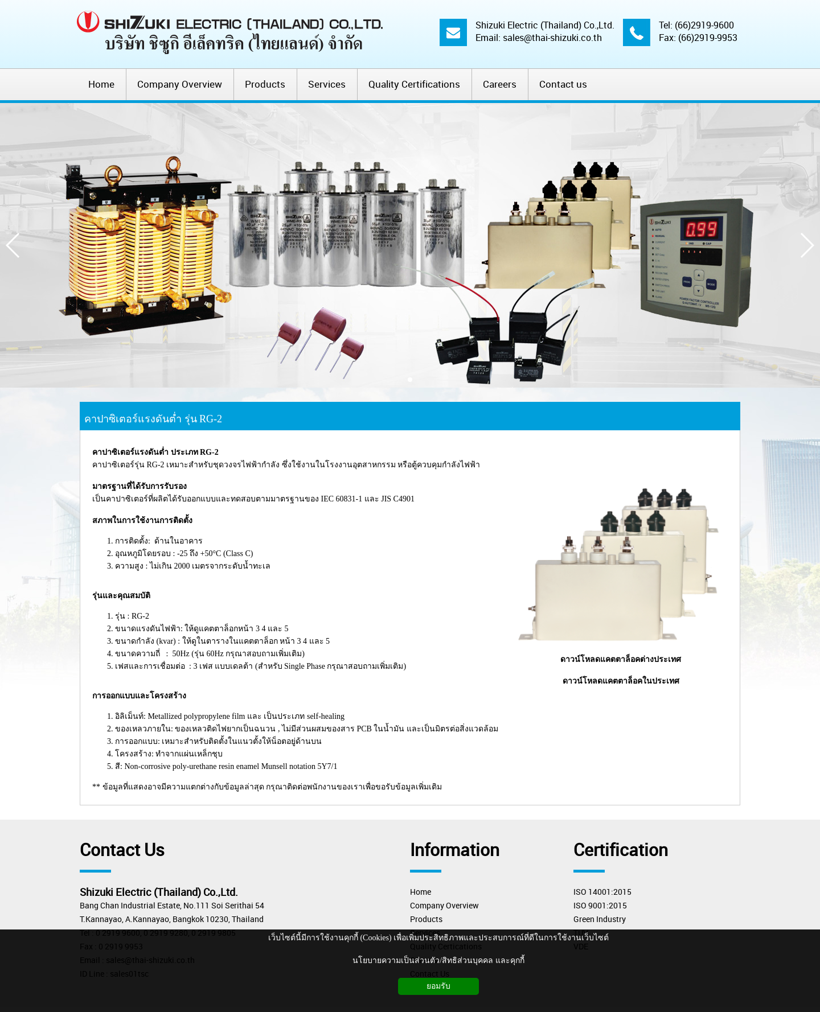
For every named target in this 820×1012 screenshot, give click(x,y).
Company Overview (444, 905)
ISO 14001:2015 (602, 891)
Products (426, 919)
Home (420, 891)
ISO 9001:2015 (600, 905)
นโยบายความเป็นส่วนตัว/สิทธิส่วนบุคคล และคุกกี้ (438, 960)
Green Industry (599, 919)
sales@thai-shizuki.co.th (552, 37)
